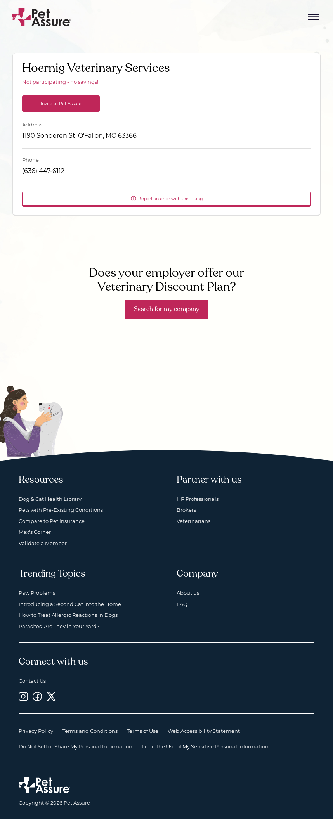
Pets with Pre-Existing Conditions (61, 510)
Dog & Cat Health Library (50, 499)
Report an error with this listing (166, 199)
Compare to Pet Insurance (52, 521)
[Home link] (44, 784)
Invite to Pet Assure (61, 103)
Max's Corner (35, 532)
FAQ (182, 604)
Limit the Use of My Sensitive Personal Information (205, 746)
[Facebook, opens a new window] (37, 696)
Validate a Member (43, 543)
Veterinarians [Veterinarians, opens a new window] (193, 521)
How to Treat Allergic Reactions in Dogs (68, 615)
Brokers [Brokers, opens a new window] (186, 510)
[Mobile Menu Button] (314, 17)
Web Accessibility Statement (204, 731)
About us (188, 593)
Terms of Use (142, 731)
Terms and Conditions (90, 731)
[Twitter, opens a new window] (51, 696)
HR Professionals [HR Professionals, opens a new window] (198, 499)
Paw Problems (37, 593)
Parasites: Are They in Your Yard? (59, 626)
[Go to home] (41, 16)
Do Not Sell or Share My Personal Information (75, 746)
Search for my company (166, 309)
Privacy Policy (36, 731)
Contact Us (32, 681)
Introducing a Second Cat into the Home (70, 604)
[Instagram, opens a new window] (23, 696)
